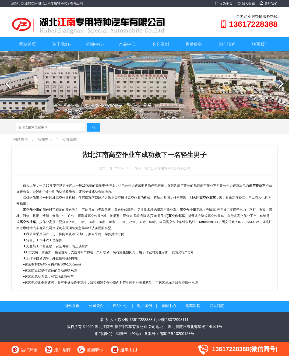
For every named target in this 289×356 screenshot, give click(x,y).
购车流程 (227, 44)
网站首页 (27, 44)
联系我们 (260, 44)
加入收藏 (246, 3)
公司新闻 (69, 139)
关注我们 (269, 3)
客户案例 (160, 44)
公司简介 (96, 306)
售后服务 (193, 44)
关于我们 (61, 44)
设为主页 (224, 3)
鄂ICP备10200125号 (176, 334)
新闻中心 (95, 44)
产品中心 (127, 44)
